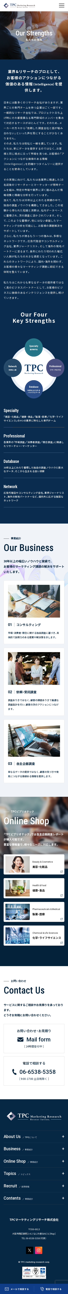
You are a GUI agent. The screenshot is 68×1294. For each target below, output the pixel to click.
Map (52, 1233)
